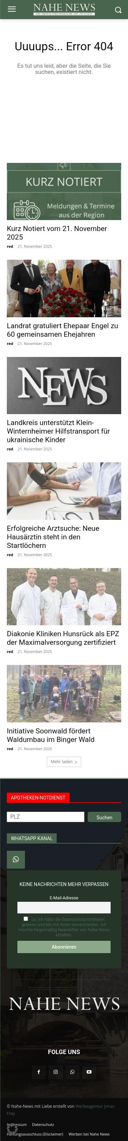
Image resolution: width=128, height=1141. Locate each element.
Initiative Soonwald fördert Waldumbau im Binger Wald (51, 735)
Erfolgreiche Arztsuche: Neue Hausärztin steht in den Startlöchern (53, 537)
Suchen (104, 817)
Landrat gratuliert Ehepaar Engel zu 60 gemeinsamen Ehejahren (62, 330)
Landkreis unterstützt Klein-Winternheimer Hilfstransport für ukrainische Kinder (58, 431)
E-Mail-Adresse (64, 897)
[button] (12, 1128)
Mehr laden (64, 762)
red (10, 246)
